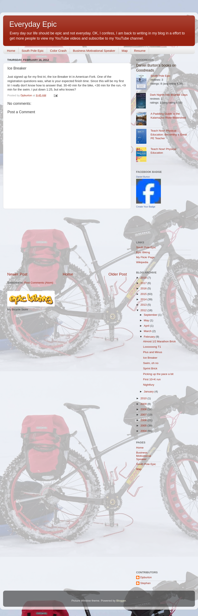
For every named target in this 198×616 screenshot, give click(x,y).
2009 (143, 403)
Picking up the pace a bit (158, 374)
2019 (143, 277)
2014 (143, 299)
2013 (143, 304)
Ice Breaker (150, 357)
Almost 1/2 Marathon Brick (159, 341)
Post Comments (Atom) (38, 282)
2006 (143, 420)
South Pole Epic (33, 50)
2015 (143, 294)
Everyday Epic (33, 24)
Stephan (145, 583)
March (148, 331)
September (151, 314)
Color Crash (58, 50)
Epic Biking (143, 252)
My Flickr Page (145, 257)
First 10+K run (152, 379)
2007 (143, 414)
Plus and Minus (152, 352)
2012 (143, 310)
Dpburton (146, 577)
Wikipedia (142, 262)
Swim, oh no (150, 363)
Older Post (117, 274)
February (150, 336)
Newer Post (17, 274)
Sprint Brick (150, 368)
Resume (140, 50)
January (149, 391)
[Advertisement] (67, 240)
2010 (143, 398)
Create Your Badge (145, 206)
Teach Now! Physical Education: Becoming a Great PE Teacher (169, 134)
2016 (143, 288)
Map (125, 50)
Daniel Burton (143, 176)
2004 (143, 430)
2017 (143, 283)
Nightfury (148, 384)
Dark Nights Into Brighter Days (168, 94)
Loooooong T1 (152, 346)
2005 (143, 425)
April (147, 325)
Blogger (121, 600)
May (147, 320)
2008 (143, 409)
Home (11, 50)
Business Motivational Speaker (94, 50)
